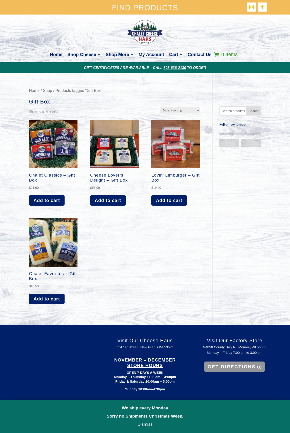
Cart (173, 55)
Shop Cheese (82, 55)
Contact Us (200, 55)
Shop (47, 90)
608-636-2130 (174, 68)
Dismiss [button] (145, 424)
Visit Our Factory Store (234, 340)
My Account (151, 55)
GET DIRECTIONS (232, 366)
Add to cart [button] (47, 200)
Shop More (117, 55)
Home (56, 55)
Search (254, 111)
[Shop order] (180, 110)
